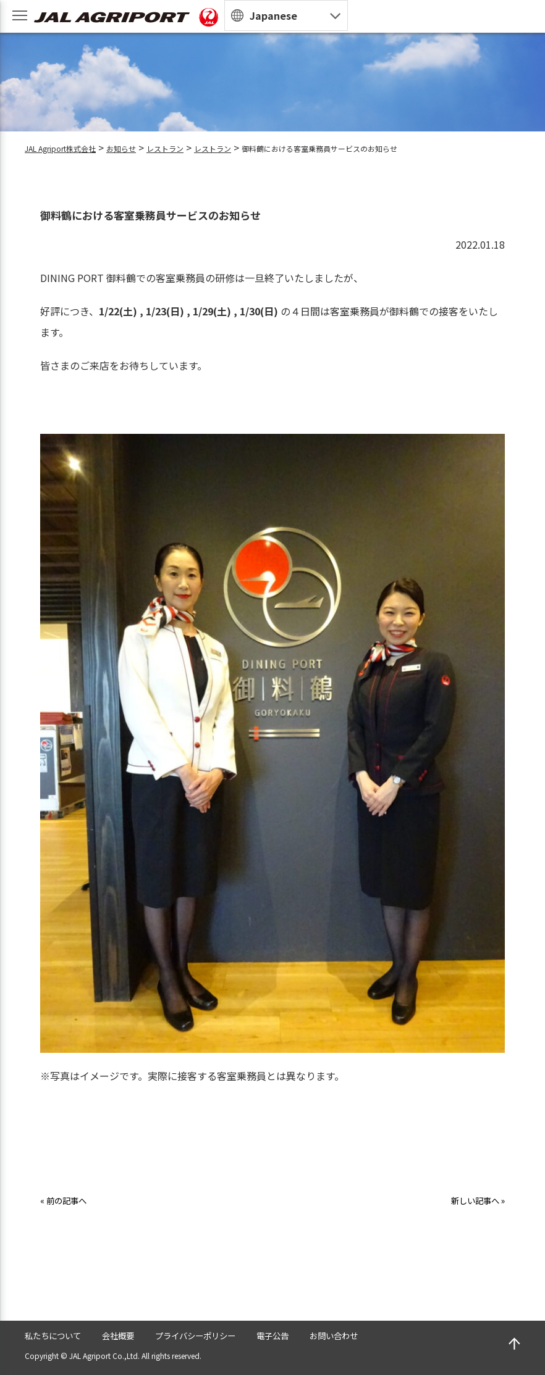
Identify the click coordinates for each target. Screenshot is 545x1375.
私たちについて (59, 1334)
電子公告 (315, 1334)
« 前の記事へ (68, 1199)
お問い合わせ (385, 1334)
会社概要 (134, 1334)
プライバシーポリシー (224, 1334)
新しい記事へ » (471, 1199)
